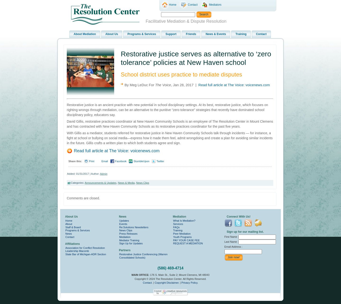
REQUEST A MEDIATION (188, 243)
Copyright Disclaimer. (167, 282)
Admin (103, 173)
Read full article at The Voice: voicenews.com (234, 85)
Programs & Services (77, 230)
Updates (124, 220)
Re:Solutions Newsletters (133, 227)
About (68, 224)
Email (104, 161)
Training (177, 230)
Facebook (120, 161)
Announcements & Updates (101, 182)
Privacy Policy (189, 282)
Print (91, 161)
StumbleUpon (141, 161)
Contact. (148, 282)
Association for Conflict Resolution (85, 247)
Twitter (160, 161)
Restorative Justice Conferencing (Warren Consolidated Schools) (143, 256)
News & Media (126, 182)
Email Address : (233, 246)
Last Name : (250, 241)
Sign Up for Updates (131, 243)
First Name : (250, 236)
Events (123, 224)
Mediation (125, 237)
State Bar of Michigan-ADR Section (85, 254)
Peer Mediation (182, 233)
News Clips (142, 182)
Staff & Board (73, 227)
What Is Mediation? (184, 220)
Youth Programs (182, 237)
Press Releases (128, 233)
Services (178, 224)
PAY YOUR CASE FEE (186, 240)
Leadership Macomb (77, 251)
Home (68, 220)
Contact (69, 237)
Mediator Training (129, 240)
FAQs (176, 227)
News (68, 233)
